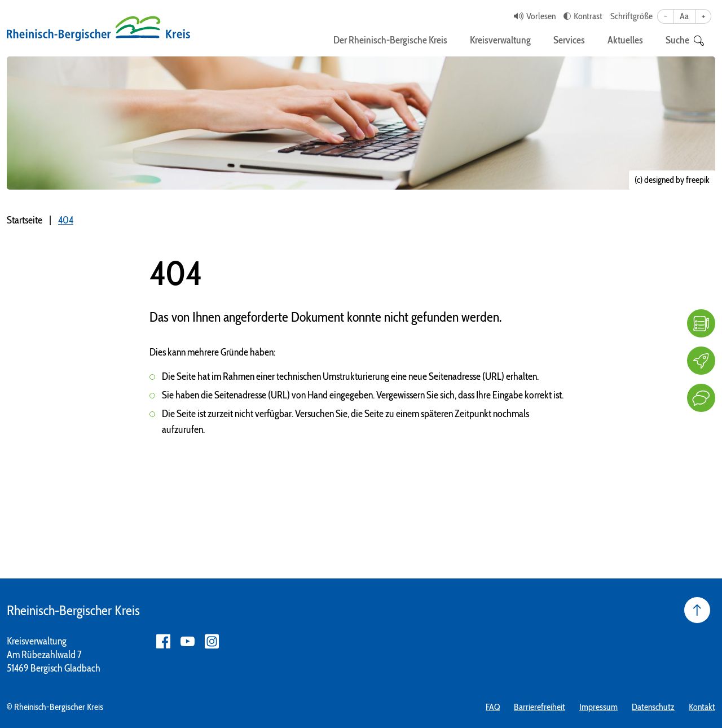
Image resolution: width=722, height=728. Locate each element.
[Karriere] (701, 360)
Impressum (598, 706)
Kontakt (702, 706)
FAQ (493, 706)
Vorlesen (541, 16)
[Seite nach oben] (697, 610)
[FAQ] (701, 323)
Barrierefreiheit (539, 706)
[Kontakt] (701, 398)
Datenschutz (653, 706)
